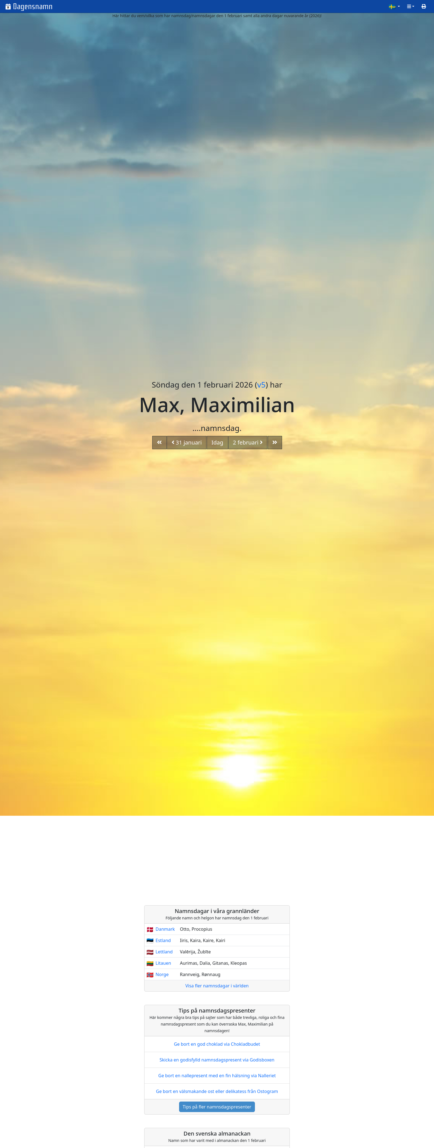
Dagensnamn (33, 6)
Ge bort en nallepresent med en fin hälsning (217, 1076)
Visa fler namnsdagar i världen (217, 986)
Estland (163, 940)
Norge (162, 974)
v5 (261, 384)
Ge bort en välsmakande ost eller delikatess (217, 1091)
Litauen (163, 963)
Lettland (164, 952)
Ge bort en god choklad (217, 1044)
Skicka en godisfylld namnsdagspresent (217, 1060)
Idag (217, 442)
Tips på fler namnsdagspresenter (217, 1107)
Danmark (165, 929)
